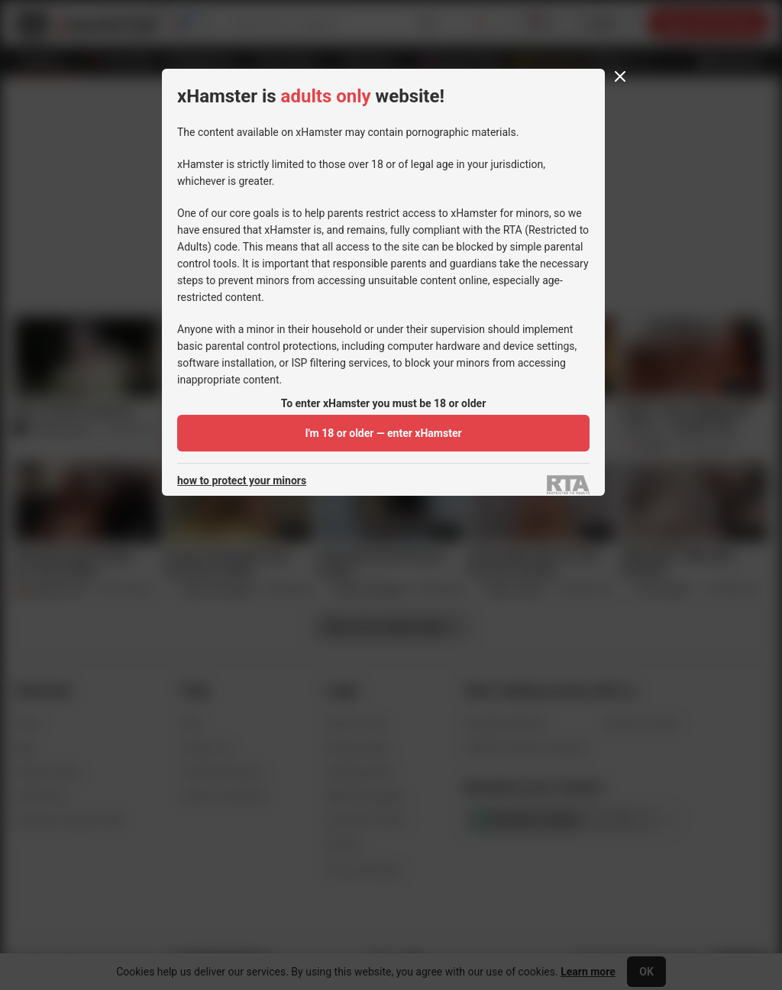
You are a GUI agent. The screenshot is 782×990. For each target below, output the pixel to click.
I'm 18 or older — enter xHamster (383, 433)
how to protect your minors (241, 481)
